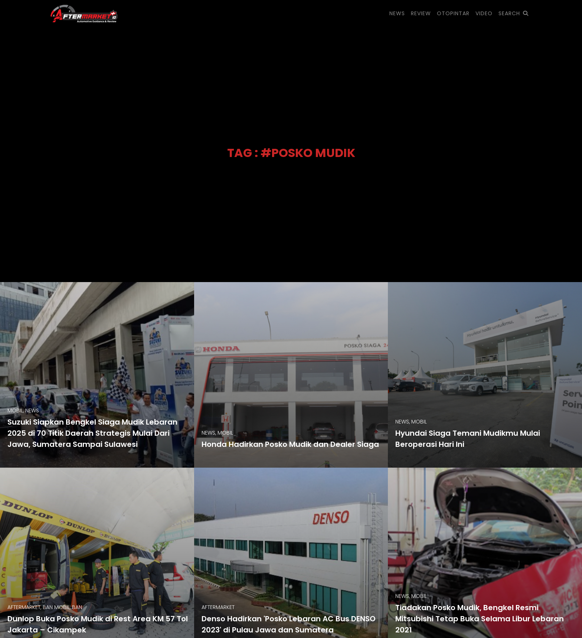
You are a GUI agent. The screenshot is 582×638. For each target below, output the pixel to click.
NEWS (397, 13)
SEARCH (513, 13)
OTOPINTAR (453, 13)
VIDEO (484, 13)
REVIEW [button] (421, 13)
